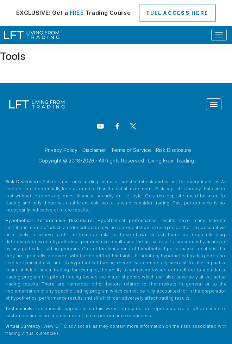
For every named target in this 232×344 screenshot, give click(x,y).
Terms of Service (131, 150)
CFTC (61, 326)
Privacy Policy (61, 150)
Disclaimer (94, 150)
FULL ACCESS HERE (177, 13)
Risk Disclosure (173, 150)
